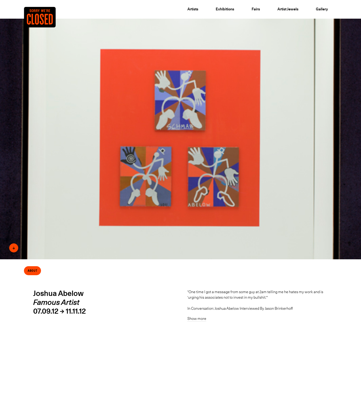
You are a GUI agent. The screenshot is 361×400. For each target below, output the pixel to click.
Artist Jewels (287, 9)
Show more (196, 318)
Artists (192, 9)
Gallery (322, 9)
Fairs (256, 9)
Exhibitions (225, 9)
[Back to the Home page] (44, 24)
